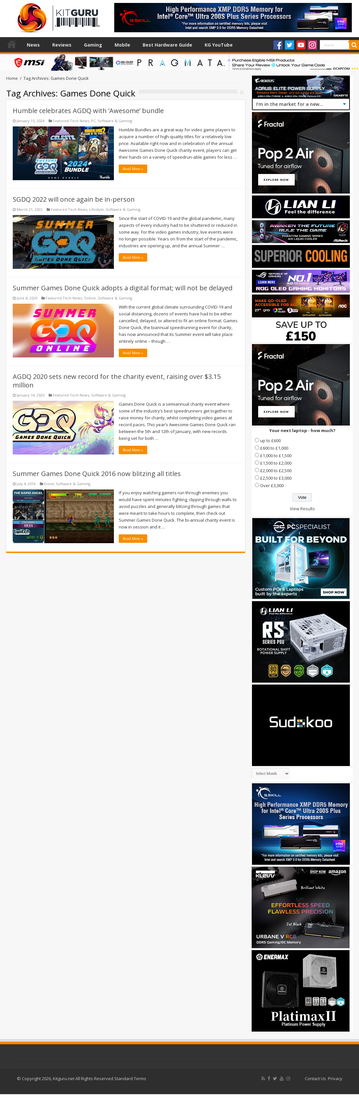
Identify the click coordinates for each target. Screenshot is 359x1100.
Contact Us (315, 1078)
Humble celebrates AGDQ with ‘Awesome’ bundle (88, 110)
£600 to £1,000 (274, 448)
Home (11, 44)
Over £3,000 (272, 485)
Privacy (335, 1078)
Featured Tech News (71, 120)
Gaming (93, 45)
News (33, 45)
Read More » (133, 168)
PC (93, 120)
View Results (302, 509)
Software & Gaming (115, 120)
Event (49, 483)
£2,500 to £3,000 (275, 478)
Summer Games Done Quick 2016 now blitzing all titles (97, 473)
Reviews (61, 45)
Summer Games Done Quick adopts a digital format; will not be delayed (122, 287)
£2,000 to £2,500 (275, 470)
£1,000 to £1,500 (275, 455)
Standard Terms (130, 1078)
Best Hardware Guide (167, 45)
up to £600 (270, 440)
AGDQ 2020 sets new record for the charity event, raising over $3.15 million (117, 380)
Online (90, 298)
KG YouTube (219, 45)
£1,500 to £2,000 (275, 463)
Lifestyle (96, 209)
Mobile (122, 45)
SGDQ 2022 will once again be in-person (74, 199)
